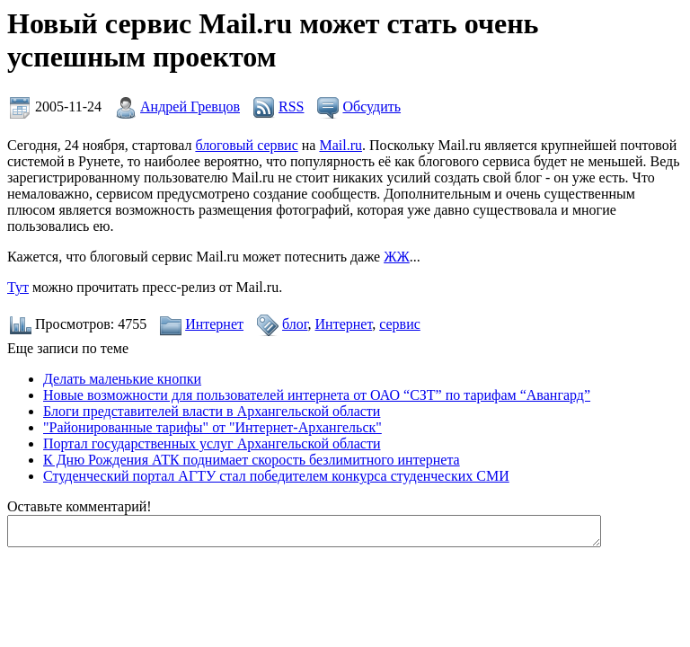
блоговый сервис (246, 145)
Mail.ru (340, 145)
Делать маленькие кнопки (122, 378)
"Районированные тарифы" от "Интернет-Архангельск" (212, 427)
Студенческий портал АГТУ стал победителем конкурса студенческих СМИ (276, 475)
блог (294, 324)
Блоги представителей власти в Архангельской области (211, 411)
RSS (291, 106)
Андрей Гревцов (190, 106)
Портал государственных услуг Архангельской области (211, 443)
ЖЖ (397, 256)
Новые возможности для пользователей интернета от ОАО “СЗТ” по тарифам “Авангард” (316, 395)
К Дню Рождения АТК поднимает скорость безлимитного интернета (251, 459)
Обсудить (371, 106)
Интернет (214, 324)
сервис (399, 324)
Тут (18, 287)
